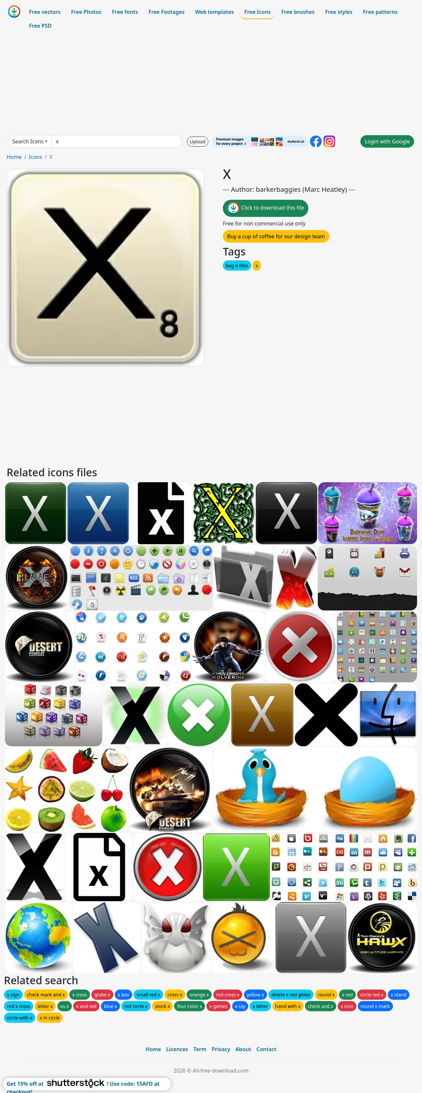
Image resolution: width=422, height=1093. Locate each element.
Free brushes (298, 11)
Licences (177, 1049)
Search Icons (28, 141)
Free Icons (257, 11)
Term (199, 1049)
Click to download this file (265, 208)
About (243, 1049)
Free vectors (44, 11)
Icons (35, 157)
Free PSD (40, 25)
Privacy (221, 1049)
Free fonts (125, 11)
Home (14, 157)
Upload (197, 141)
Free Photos (86, 11)
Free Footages (166, 11)
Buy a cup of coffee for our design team (276, 236)
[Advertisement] (211, 84)
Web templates (214, 11)
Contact (266, 1049)
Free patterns (380, 11)
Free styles (338, 11)
